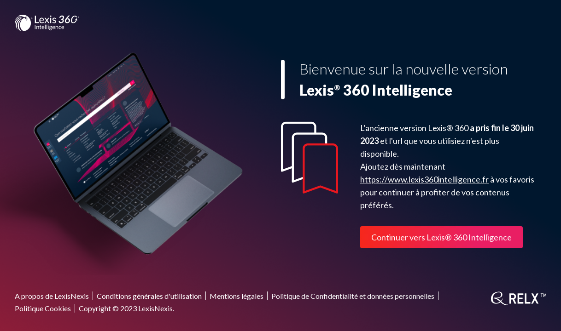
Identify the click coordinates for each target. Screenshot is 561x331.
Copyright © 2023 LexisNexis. (126, 308)
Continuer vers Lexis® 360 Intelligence (441, 237)
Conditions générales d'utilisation (149, 295)
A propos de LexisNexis (52, 295)
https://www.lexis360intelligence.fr (424, 179)
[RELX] (518, 298)
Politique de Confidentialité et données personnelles (352, 295)
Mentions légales (236, 295)
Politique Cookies (43, 308)
